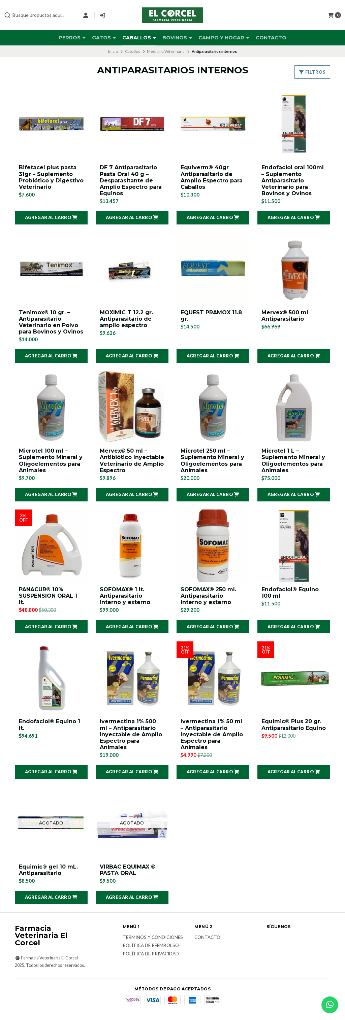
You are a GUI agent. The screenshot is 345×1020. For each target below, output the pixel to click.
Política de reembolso (151, 945)
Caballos (139, 38)
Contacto (271, 38)
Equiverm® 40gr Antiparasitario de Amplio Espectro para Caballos (212, 177)
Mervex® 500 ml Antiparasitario (284, 315)
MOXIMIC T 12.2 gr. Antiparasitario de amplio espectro (126, 318)
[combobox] (37, 15)
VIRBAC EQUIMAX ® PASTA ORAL (127, 870)
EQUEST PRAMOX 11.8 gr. (211, 315)
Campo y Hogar (223, 38)
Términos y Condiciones (153, 937)
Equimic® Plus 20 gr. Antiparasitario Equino (293, 724)
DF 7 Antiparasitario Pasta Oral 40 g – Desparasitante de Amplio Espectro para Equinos (131, 180)
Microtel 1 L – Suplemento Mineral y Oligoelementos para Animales (293, 460)
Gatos (104, 38)
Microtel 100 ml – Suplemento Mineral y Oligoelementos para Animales (51, 460)
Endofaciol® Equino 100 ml (290, 592)
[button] (51, 217)
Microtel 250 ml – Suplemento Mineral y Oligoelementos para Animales (212, 460)
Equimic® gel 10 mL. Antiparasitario (48, 870)
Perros (72, 38)
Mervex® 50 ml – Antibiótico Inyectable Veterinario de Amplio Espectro (132, 460)
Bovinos (177, 38)
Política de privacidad (151, 954)
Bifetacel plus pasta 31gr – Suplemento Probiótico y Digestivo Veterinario (51, 177)
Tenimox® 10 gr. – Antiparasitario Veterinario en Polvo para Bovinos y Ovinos (51, 322)
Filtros (312, 72)
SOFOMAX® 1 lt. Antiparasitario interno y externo (125, 595)
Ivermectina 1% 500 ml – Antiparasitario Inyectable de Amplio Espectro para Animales (131, 734)
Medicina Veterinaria (166, 51)
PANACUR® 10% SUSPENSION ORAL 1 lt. (48, 595)
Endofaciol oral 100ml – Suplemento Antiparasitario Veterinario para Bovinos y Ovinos (292, 180)
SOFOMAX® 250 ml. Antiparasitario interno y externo (208, 595)
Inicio (113, 51)
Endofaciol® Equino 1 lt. (49, 724)
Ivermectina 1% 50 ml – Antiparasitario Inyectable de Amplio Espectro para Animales (212, 734)
